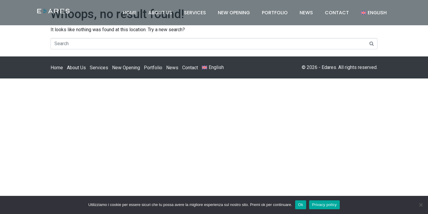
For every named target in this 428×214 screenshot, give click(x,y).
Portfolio (275, 12)
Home (129, 12)
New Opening (234, 12)
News (306, 12)
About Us (160, 12)
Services (195, 12)
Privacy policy (324, 204)
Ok (300, 204)
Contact (337, 12)
